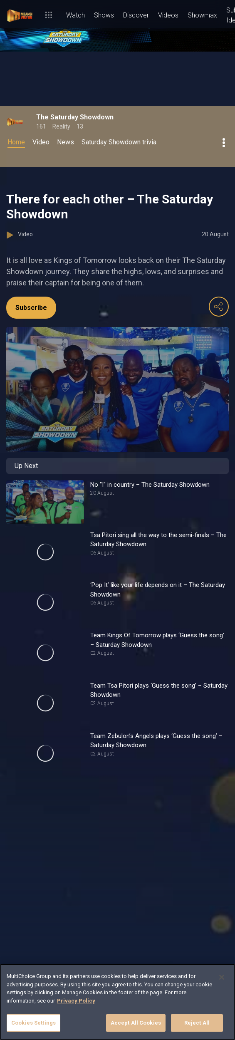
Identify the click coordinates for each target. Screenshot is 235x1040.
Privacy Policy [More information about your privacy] (76, 1001)
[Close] (222, 977)
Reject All (197, 1023)
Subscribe (31, 308)
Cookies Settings (33, 1023)
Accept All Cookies (136, 1023)
